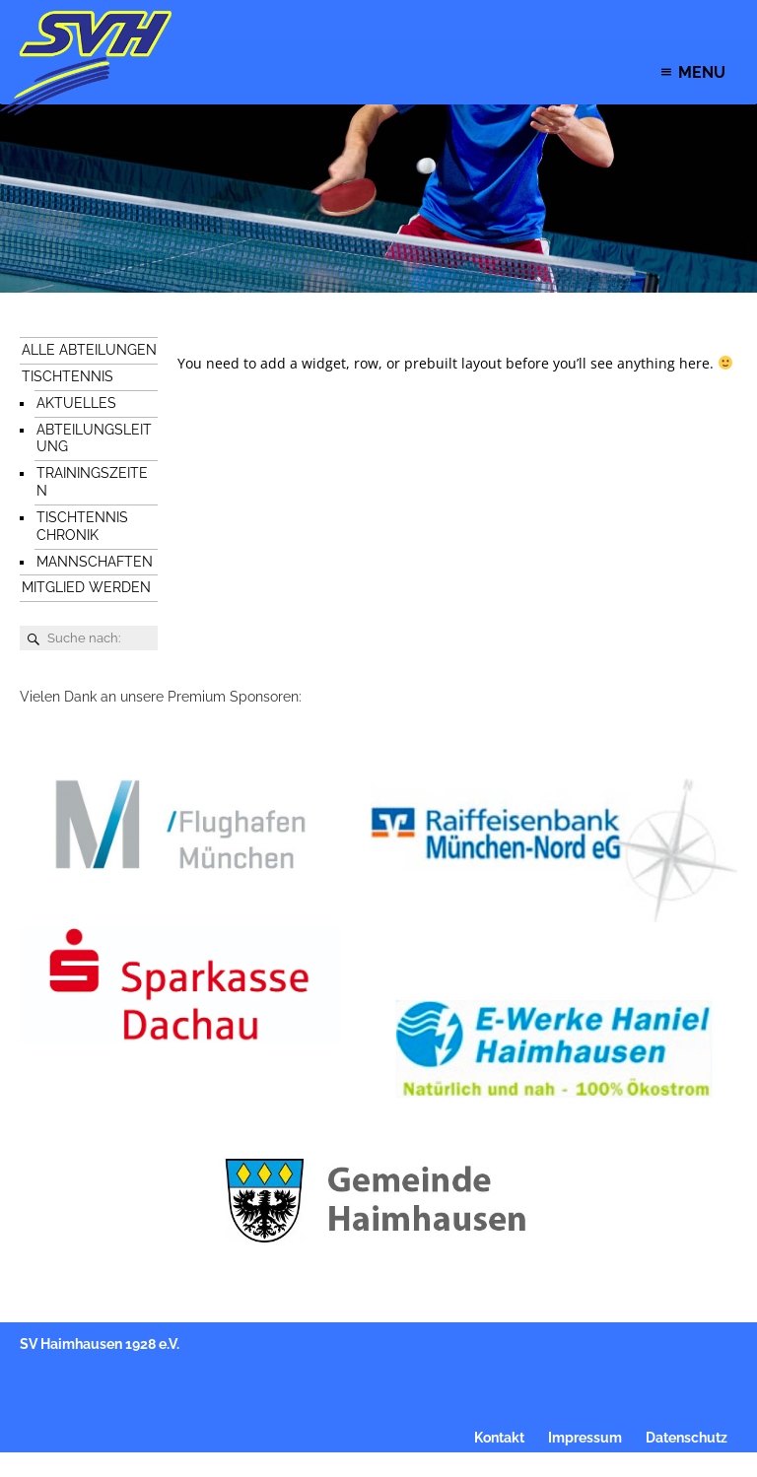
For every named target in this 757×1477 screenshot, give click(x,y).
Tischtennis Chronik (82, 526)
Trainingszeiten (92, 482)
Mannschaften (94, 562)
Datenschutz (686, 1437)
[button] (701, 72)
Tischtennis (67, 376)
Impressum (585, 1437)
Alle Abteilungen (89, 350)
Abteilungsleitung (94, 438)
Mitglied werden (86, 587)
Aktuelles (76, 403)
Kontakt (499, 1437)
